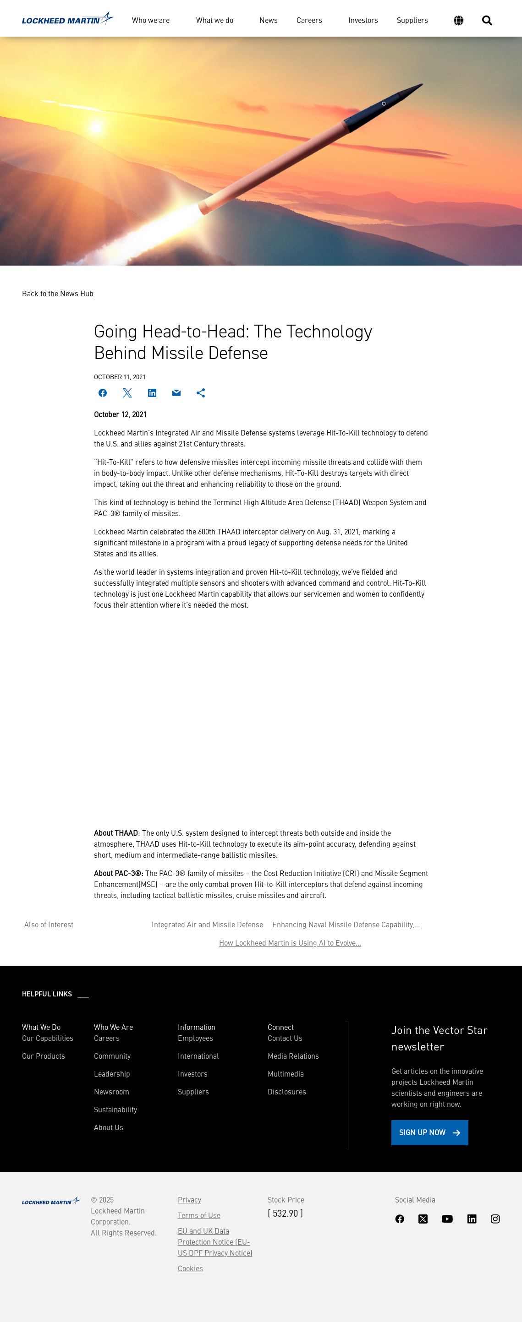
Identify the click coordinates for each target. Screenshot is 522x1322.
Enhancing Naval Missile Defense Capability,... (346, 924)
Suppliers (412, 20)
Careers (309, 20)
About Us (108, 1127)
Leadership (112, 1073)
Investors (363, 20)
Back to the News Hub (57, 293)
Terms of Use (199, 1215)
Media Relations (293, 1055)
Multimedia (286, 1073)
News (268, 20)
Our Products (43, 1055)
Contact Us (285, 1038)
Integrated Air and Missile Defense (207, 924)
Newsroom (111, 1091)
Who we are (151, 20)
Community (112, 1055)
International (198, 1055)
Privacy (189, 1199)
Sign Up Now (422, 1132)
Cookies (190, 1268)
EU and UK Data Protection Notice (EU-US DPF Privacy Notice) (215, 1241)
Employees (195, 1038)
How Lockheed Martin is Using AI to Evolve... (290, 942)
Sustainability (115, 1109)
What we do (214, 20)
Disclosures (287, 1091)
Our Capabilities (47, 1038)
